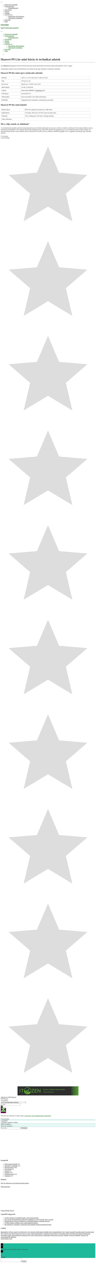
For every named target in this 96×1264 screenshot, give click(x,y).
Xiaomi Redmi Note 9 (7, 1210)
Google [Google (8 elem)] (67, 1232)
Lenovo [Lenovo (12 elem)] (24, 1233)
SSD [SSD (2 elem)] (32, 1235)
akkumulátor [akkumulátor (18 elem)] (4, 1232)
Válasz (3, 1257)
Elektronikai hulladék (10, 5)
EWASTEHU (5, 25)
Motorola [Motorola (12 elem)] (75, 1233)
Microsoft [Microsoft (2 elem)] (69, 1233)
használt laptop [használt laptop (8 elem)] (89, 1232)
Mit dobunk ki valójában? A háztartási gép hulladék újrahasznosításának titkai (27, 1224)
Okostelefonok (8, 1167)
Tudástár (7, 13)
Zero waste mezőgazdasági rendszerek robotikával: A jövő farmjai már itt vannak (28, 1219)
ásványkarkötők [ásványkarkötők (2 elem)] (5, 1237)
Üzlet (6, 21)
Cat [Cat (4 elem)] (29, 1232)
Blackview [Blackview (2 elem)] (24, 1232)
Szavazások (8, 10)
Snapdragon (38, 90)
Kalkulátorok (8, 15)
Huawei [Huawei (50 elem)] (6, 1233)
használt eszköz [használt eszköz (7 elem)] (80, 1232)
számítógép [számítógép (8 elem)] (46, 1235)
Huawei (14, 1097)
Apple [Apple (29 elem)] (15, 1232)
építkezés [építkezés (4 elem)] (13, 1237)
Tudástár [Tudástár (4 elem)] (66, 1235)
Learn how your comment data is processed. (37, 1116)
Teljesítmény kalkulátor (15, 18)
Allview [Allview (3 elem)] (11, 1232)
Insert (25, 1262)
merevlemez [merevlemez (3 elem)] (62, 1233)
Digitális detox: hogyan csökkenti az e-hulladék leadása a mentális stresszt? (27, 1221)
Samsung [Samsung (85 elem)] (24, 1235)
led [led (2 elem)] (21, 1233)
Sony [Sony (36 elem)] (28, 1235)
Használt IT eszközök (10, 1166)
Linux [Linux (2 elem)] (29, 1233)
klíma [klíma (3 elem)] (13, 1233)
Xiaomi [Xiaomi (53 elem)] (83, 1235)
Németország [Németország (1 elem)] (86, 1233)
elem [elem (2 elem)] (50, 1232)
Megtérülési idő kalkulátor (16, 16)
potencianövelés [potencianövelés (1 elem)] (16, 1235)
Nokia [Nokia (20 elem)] (80, 1233)
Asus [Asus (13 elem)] (19, 1232)
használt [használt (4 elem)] (72, 1232)
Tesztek (6, 11)
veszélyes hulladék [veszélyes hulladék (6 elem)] (74, 1235)
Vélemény (7, 1176)
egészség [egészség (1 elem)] (33, 1232)
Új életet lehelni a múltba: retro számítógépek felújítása (21, 1223)
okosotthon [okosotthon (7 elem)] (4, 1235)
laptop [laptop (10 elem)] (17, 1233)
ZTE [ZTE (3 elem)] (87, 1235)
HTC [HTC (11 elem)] (2, 1233)
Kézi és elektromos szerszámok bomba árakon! (15, 1183)
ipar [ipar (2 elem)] (10, 1233)
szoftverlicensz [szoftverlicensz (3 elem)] (38, 1235)
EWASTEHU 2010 (6, 1239)
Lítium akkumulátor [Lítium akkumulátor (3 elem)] (37, 1233)
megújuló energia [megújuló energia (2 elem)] (48, 1233)
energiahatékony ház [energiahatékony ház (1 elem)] (58, 1232)
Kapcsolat (7, 20)
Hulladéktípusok (13, 8)
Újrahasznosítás (9, 6)
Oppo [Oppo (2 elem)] (9, 1235)
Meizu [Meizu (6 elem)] (56, 1233)
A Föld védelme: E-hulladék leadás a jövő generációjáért (21, 1218)
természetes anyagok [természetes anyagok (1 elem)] (57, 1235)
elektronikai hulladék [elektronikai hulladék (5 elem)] (42, 1232)
